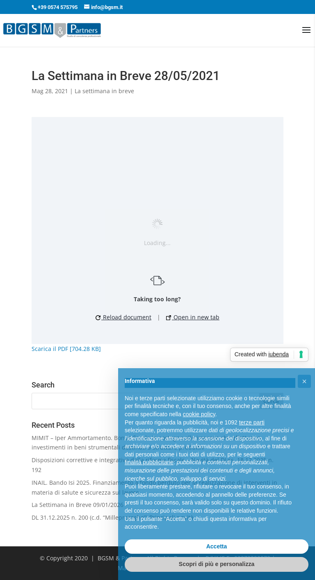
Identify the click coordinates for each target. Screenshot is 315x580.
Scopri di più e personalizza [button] (216, 564)
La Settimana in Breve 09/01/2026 (77, 505)
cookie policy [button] (199, 414)
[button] (304, 381)
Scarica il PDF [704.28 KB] (66, 349)
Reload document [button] (123, 317)
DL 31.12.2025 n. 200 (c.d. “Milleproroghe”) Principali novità (113, 517)
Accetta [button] (216, 546)
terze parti (252, 422)
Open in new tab (192, 317)
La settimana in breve (104, 91)
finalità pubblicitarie (149, 462)
